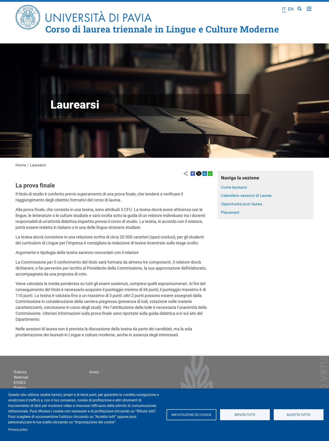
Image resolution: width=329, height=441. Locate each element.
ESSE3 (20, 383)
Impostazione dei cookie (191, 415)
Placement (230, 212)
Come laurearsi (234, 187)
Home (309, 8)
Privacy (20, 388)
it (284, 9)
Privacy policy (18, 429)
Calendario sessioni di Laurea (246, 195)
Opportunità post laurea (241, 204)
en (291, 9)
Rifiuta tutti (245, 415)
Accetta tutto (298, 415)
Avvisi (94, 372)
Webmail (21, 377)
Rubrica (20, 372)
